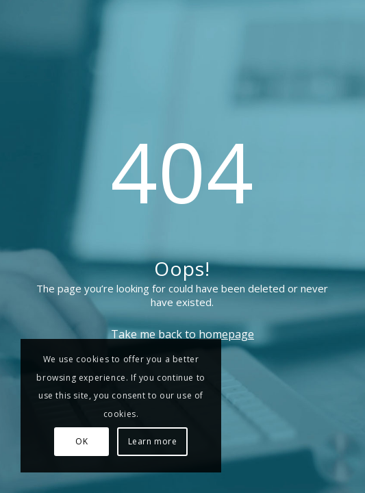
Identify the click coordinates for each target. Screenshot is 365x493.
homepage (226, 334)
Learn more (152, 441)
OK (81, 441)
